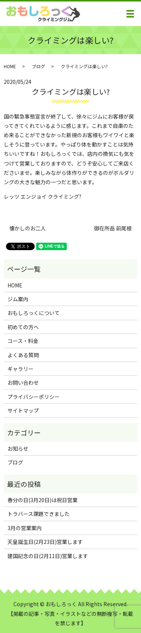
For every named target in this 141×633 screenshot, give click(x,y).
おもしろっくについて (33, 312)
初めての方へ (23, 327)
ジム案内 (17, 299)
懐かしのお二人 (27, 228)
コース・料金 (22, 340)
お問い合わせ (23, 382)
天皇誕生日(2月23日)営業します (45, 541)
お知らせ (17, 448)
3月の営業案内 (24, 528)
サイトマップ (23, 410)
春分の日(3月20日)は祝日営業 (42, 500)
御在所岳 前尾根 (113, 228)
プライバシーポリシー (33, 396)
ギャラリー (20, 368)
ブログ (38, 66)
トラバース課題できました (38, 513)
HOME (10, 66)
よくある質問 (23, 355)
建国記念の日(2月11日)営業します (47, 556)
